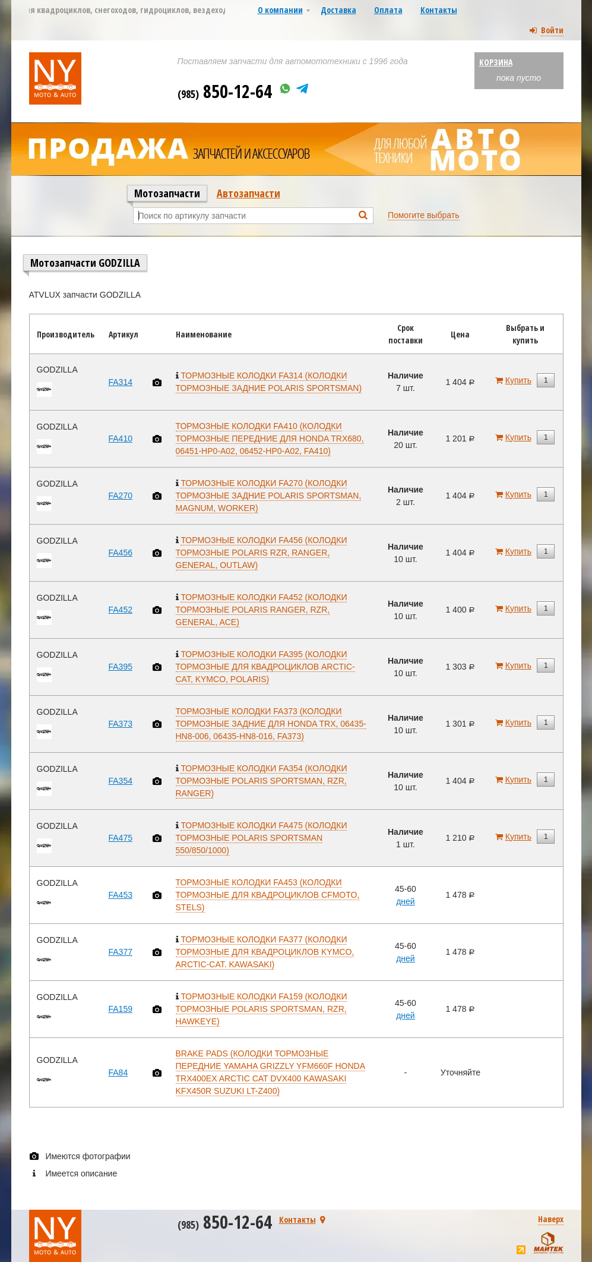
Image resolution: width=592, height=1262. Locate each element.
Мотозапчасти (167, 193)
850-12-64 (225, 91)
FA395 (120, 666)
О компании (280, 9)
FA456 (120, 552)
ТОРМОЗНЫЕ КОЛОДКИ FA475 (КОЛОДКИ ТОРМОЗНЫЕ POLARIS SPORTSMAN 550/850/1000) (261, 838)
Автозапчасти (248, 193)
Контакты (438, 9)
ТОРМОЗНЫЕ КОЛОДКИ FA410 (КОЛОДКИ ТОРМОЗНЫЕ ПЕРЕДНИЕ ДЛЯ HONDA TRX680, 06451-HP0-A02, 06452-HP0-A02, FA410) (270, 438)
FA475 (120, 838)
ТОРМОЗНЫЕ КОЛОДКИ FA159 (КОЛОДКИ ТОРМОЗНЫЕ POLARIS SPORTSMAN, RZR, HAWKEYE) (261, 1009)
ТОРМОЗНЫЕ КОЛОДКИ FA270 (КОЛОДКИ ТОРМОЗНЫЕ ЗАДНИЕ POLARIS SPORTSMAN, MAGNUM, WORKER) (269, 495)
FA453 (120, 895)
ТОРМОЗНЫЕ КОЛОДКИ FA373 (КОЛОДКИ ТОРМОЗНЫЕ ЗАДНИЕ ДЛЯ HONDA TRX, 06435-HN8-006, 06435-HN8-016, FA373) (271, 723)
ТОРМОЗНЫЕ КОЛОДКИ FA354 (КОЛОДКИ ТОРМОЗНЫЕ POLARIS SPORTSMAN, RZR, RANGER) (261, 780)
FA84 (118, 1072)
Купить (518, 380)
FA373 (120, 723)
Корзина (495, 62)
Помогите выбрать (424, 215)
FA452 (120, 609)
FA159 (120, 1009)
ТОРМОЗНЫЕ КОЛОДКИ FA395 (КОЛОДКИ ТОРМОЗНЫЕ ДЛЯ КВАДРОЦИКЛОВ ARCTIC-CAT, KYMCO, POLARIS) (265, 666)
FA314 (120, 382)
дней (405, 901)
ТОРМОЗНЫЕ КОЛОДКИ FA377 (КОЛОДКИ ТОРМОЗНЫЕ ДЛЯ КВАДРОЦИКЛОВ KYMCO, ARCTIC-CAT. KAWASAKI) (265, 952)
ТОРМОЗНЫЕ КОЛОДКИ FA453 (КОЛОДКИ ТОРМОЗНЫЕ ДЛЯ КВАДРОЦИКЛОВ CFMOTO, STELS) (268, 895)
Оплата (388, 9)
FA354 (120, 780)
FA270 (120, 495)
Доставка (338, 9)
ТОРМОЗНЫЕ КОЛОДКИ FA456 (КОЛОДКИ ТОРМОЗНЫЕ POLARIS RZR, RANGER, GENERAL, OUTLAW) (261, 552)
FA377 (120, 952)
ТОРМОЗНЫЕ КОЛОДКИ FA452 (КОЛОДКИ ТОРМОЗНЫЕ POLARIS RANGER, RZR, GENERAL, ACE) (261, 609)
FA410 (120, 438)
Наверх (550, 1219)
